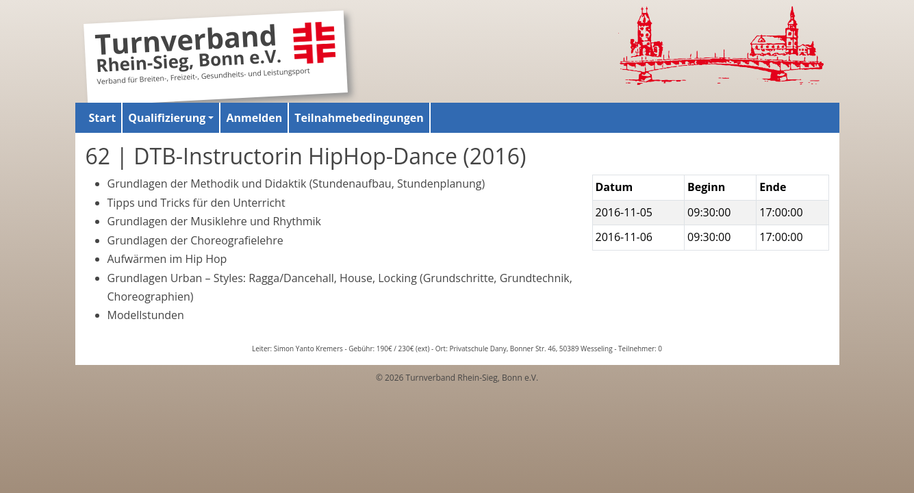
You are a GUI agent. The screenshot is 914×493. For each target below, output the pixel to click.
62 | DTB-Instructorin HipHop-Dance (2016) (306, 155)
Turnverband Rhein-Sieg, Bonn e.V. (187, 50)
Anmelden (254, 117)
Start (102, 117)
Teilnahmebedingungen (359, 117)
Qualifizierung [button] (166, 117)
